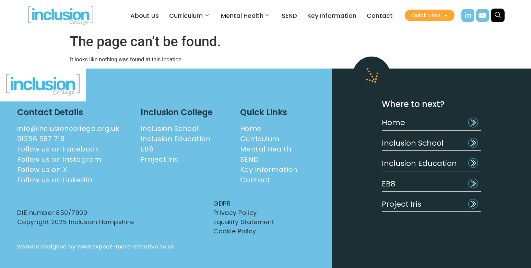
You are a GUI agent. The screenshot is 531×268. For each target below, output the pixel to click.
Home (393, 122)
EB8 (388, 184)
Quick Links (430, 15)
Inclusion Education (419, 163)
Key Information (331, 15)
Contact (380, 15)
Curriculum (189, 15)
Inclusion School (413, 143)
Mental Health (245, 15)
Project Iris (401, 204)
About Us (144, 15)
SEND (289, 15)
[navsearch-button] (498, 15)
